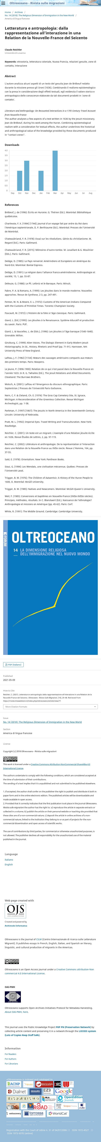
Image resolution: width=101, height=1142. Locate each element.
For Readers (10, 1054)
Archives (19, 12)
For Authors (10, 1058)
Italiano (9, 859)
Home (8, 12)
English (9, 864)
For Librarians (11, 1063)
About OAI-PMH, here (16, 1011)
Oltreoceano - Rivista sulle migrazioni (37, 3)
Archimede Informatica (16, 925)
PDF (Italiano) (14, 664)
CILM (39, 939)
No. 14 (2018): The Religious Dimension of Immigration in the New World (39, 15)
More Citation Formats (16, 706)
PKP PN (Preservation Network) (73, 1027)
